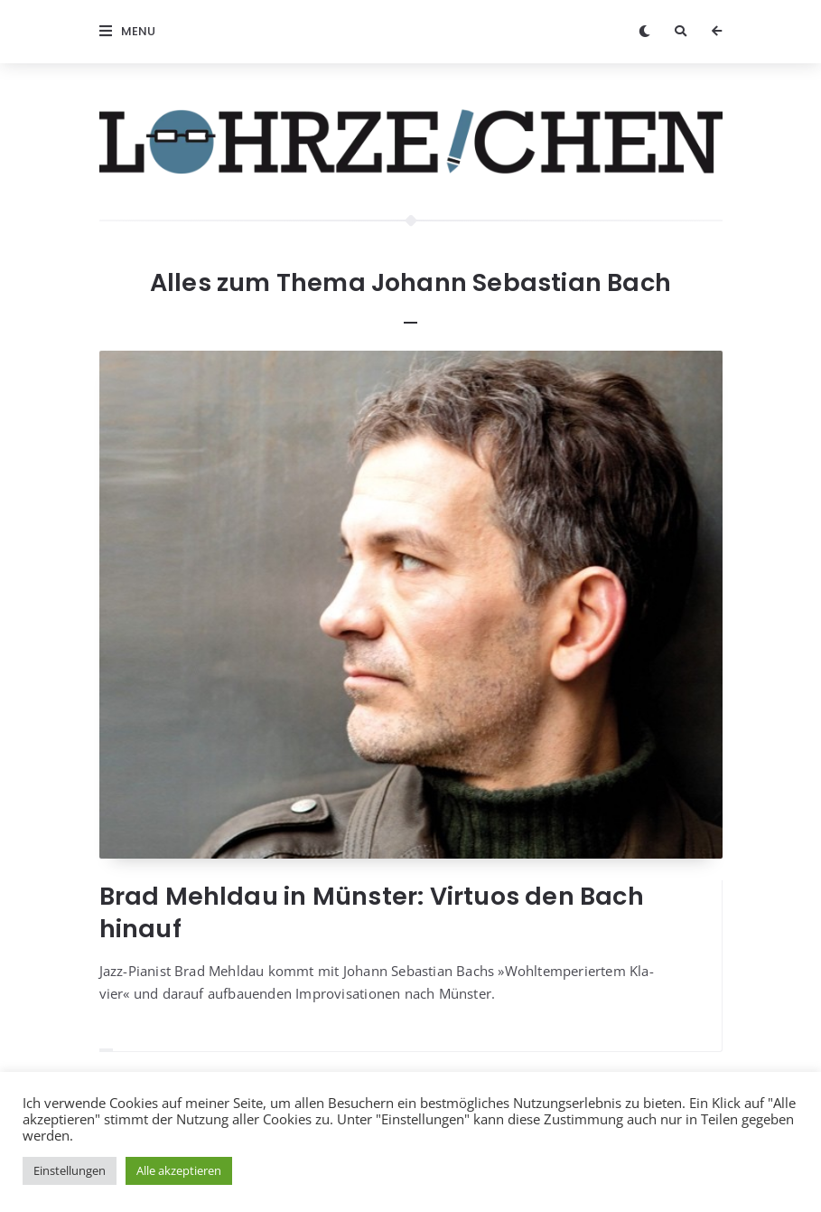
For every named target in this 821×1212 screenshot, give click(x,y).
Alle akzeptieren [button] (178, 1170)
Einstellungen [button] (69, 1170)
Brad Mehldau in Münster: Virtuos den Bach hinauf (371, 912)
